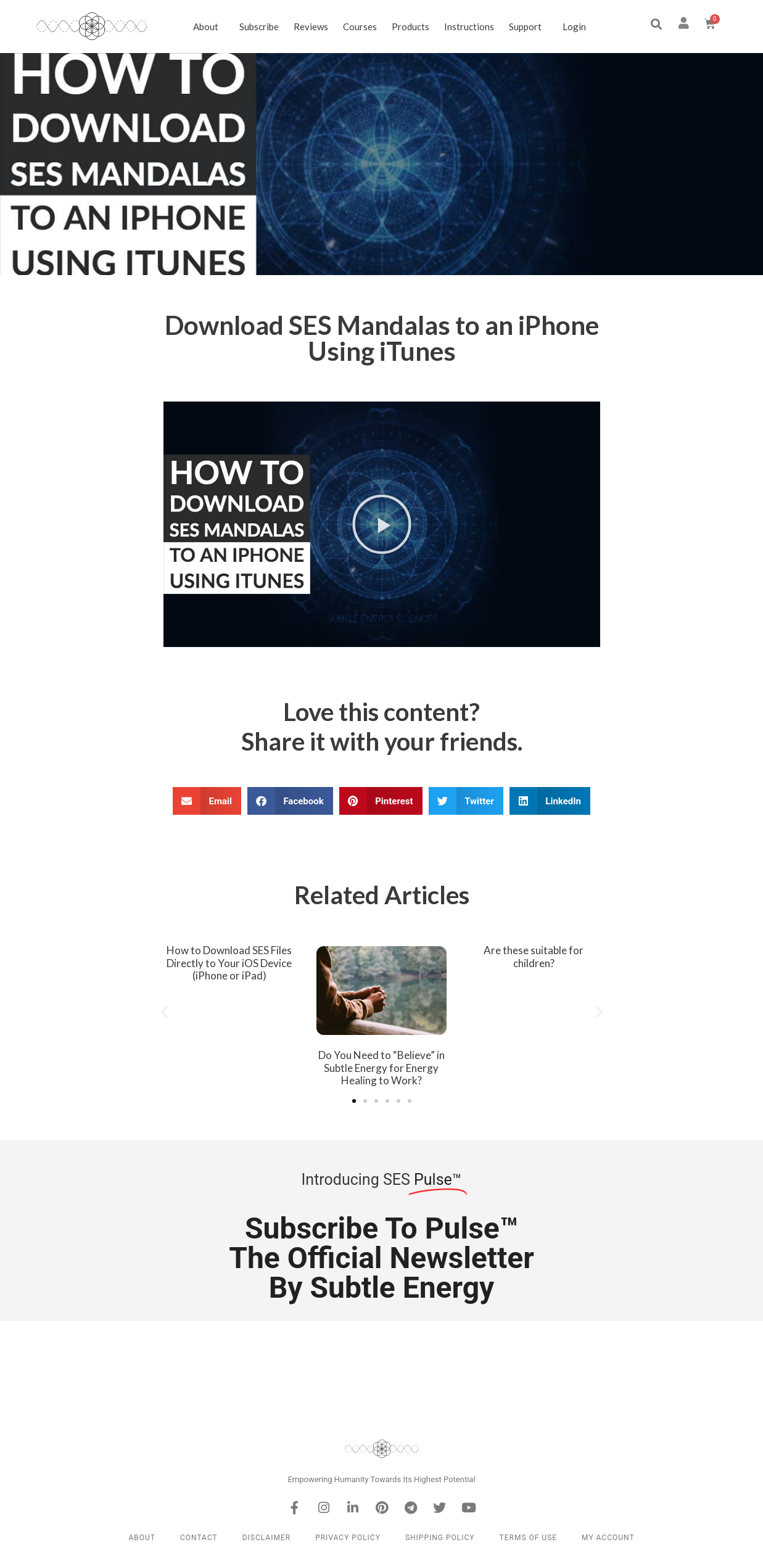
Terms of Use (529, 1537)
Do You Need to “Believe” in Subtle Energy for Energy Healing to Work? (381, 1068)
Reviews (311, 26)
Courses (360, 26)
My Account (608, 1537)
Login (574, 26)
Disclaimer (266, 1537)
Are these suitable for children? (534, 956)
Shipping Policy (440, 1537)
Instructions (469, 26)
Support (528, 26)
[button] (656, 24)
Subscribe (259, 26)
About (209, 26)
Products (410, 26)
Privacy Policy (348, 1537)
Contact (199, 1537)
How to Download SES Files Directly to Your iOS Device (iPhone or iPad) (229, 963)
